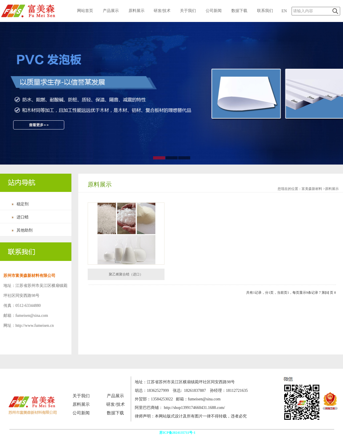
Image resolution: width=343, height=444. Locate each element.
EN (284, 11)
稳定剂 (23, 204)
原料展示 (137, 11)
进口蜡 (23, 217)
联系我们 (265, 11)
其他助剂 (25, 230)
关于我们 (188, 11)
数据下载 (239, 11)
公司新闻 (214, 11)
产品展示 (111, 11)
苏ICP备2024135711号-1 (177, 433)
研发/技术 (162, 11)
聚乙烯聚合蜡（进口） (126, 274)
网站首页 (85, 11)
